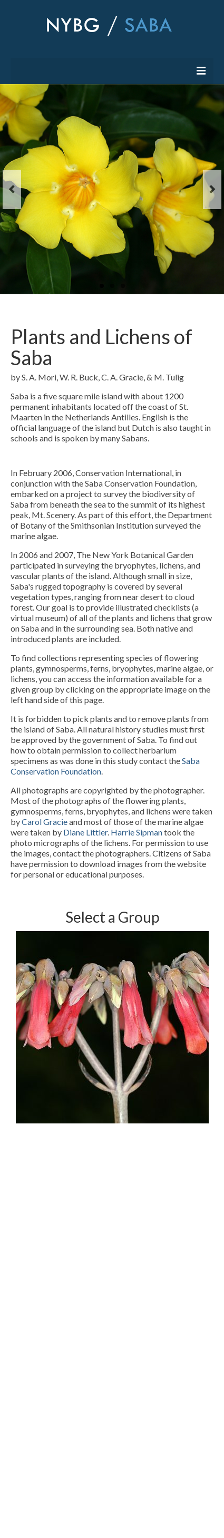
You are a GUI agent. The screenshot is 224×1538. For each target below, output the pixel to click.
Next (212, 189)
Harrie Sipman (136, 832)
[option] (112, 1027)
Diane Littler (85, 832)
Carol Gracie (45, 822)
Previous (12, 189)
